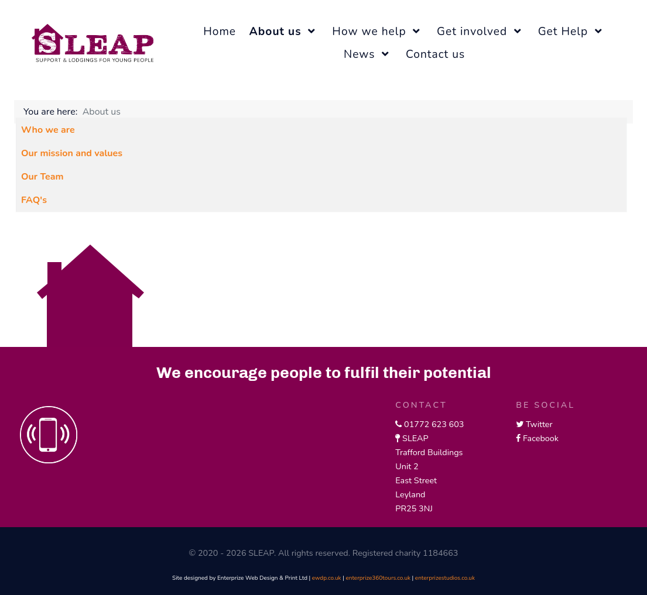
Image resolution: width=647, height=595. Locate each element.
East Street (416, 480)
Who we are (48, 129)
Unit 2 (406, 466)
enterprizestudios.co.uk (445, 578)
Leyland (410, 494)
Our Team (42, 176)
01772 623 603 (434, 424)
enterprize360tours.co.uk (377, 578)
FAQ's (34, 200)
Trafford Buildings (429, 452)
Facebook (541, 438)
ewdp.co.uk (326, 578)
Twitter (539, 424)
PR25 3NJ (414, 508)
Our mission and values (71, 153)
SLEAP (415, 438)
